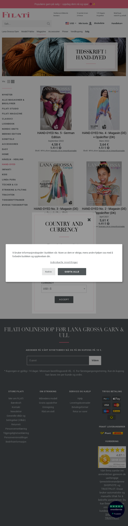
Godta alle (72, 271)
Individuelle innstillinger (64, 262)
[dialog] (64, 263)
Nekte (48, 271)
